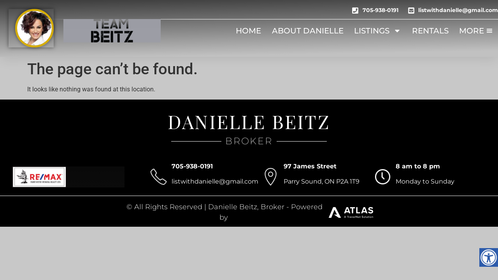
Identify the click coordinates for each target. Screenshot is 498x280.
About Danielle (308, 30)
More (476, 30)
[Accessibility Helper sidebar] (488, 257)
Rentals (430, 30)
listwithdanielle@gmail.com (215, 181)
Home (248, 30)
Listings (377, 30)
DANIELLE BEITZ (249, 121)
